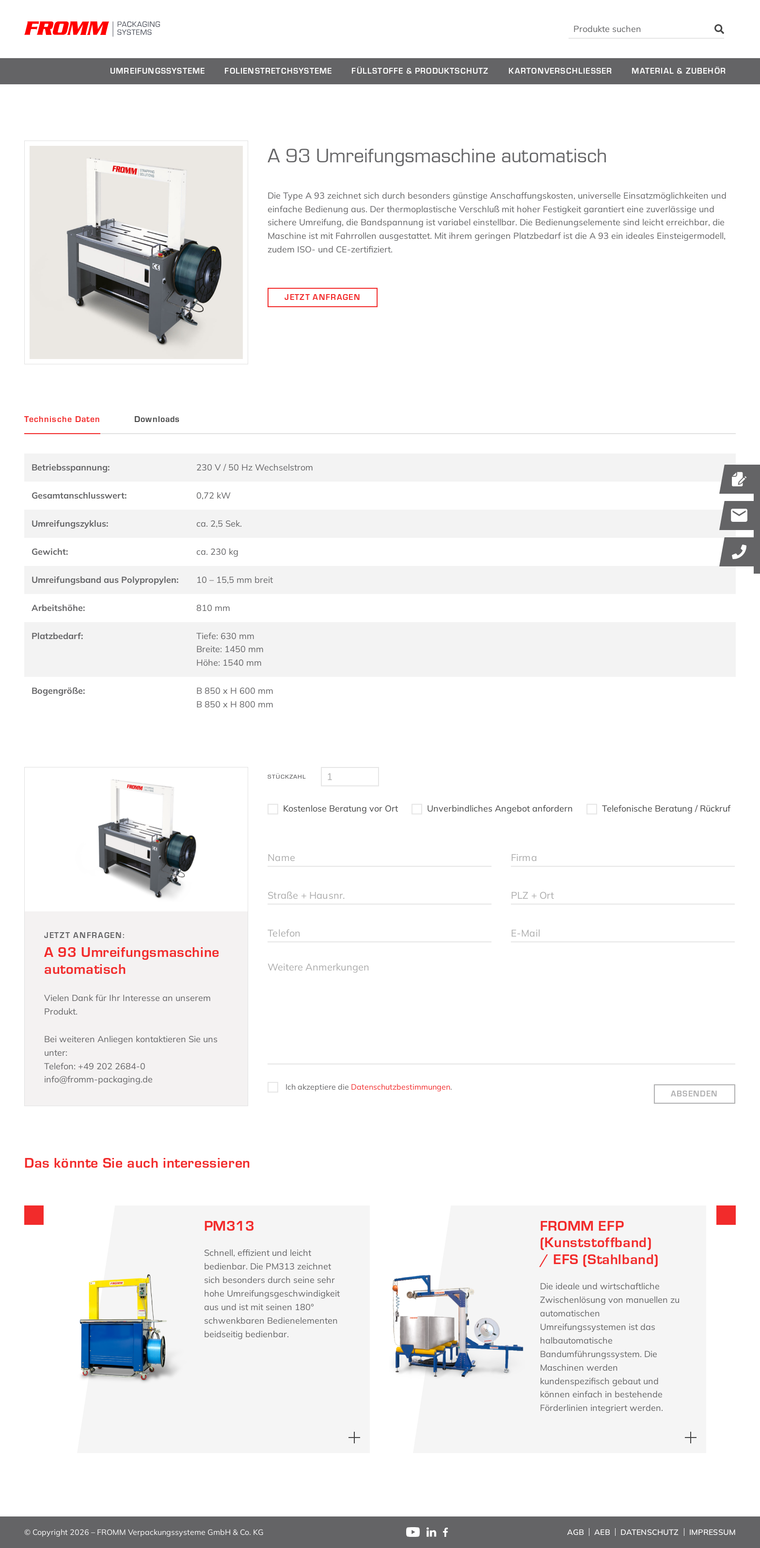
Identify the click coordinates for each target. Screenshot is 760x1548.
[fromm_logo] (92, 29)
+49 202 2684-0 (111, 1066)
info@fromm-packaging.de (98, 1079)
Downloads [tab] (157, 419)
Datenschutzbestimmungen (400, 1087)
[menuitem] (157, 71)
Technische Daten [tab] (62, 419)
